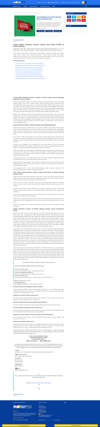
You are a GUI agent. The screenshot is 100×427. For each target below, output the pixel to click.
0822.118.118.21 (66, 2)
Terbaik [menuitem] (25, 6)
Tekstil (18, 12)
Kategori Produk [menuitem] (45, 6)
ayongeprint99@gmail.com (54, 2)
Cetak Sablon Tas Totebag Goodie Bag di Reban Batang (28, 72)
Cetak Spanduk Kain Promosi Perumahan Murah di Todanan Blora (30, 78)
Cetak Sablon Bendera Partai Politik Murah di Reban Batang (29, 76)
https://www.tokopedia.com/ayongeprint (41, 382)
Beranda (14, 12)
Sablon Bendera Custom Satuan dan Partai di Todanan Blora (29, 67)
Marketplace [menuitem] (16, 6)
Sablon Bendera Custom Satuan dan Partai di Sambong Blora (29, 69)
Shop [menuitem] (53, 6)
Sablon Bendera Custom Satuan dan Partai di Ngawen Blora (29, 71)
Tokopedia (58, 31)
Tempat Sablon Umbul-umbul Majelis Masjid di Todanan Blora (29, 63)
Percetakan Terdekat (50, 419)
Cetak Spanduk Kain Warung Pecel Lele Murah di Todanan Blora (29, 65)
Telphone (49, 31)
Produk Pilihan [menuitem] (33, 6)
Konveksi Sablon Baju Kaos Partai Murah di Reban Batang (28, 74)
